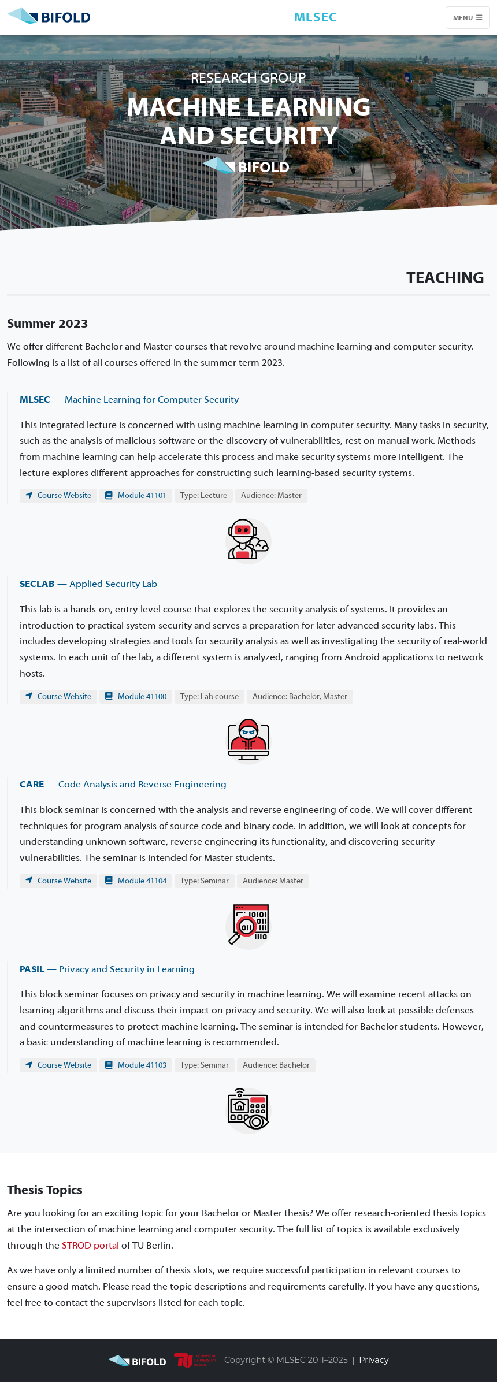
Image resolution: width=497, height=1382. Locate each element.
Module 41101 (135, 495)
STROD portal (90, 1245)
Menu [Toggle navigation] (468, 18)
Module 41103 (135, 1065)
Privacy (373, 1360)
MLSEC (316, 17)
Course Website (58, 495)
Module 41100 (135, 696)
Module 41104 (135, 881)
